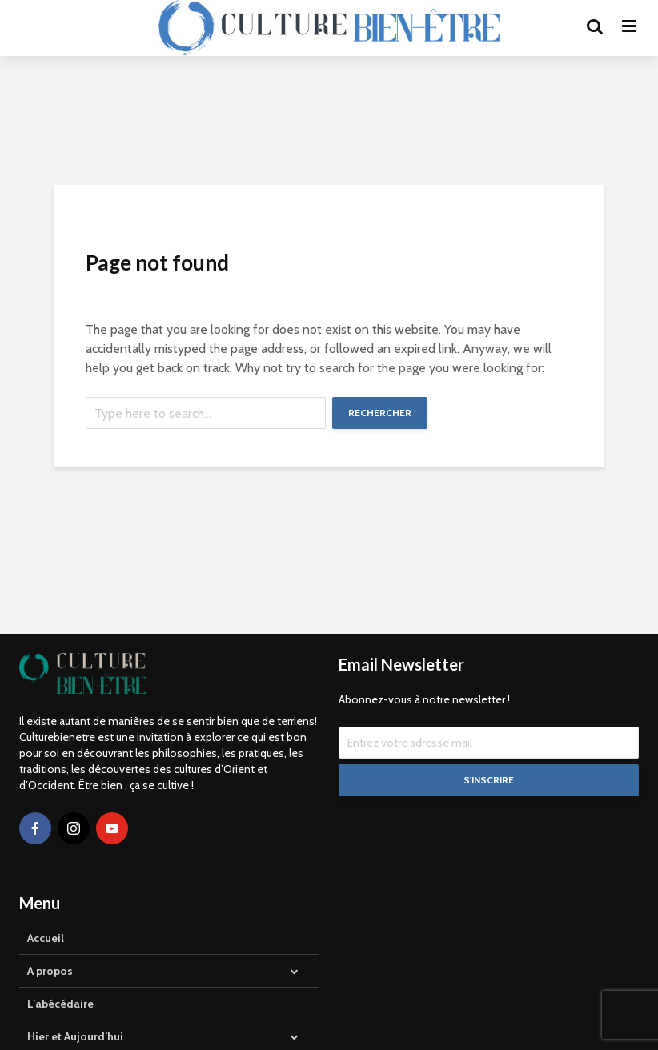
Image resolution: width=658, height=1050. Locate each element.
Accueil (45, 938)
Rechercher (379, 413)
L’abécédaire (60, 1003)
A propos (50, 971)
